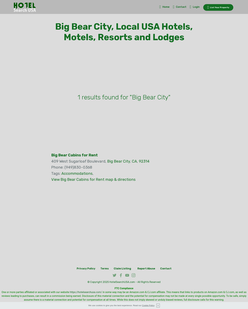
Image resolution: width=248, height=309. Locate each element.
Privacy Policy (86, 268)
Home (164, 6)
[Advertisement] (124, 68)
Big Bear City (118, 161)
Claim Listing (122, 268)
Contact (179, 6)
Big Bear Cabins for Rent (74, 155)
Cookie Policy (148, 305)
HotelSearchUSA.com (122, 282)
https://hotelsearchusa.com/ (86, 292)
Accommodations (77, 173)
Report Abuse (146, 268)
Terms (104, 268)
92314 (144, 161)
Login (195, 6)
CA (134, 161)
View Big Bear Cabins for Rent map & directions (93, 179)
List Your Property (218, 7)
